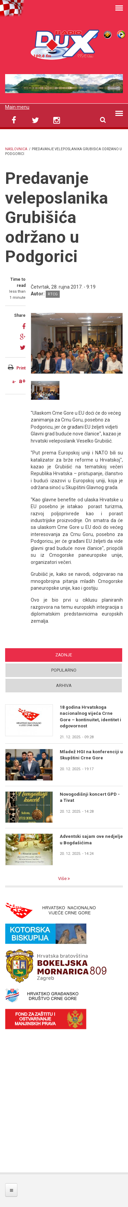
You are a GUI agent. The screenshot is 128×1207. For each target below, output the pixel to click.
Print (21, 368)
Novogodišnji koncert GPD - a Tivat (90, 797)
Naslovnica (16, 149)
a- (14, 381)
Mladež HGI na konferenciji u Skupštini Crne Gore (91, 754)
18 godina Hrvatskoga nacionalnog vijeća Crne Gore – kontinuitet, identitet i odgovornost (90, 716)
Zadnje (63, 654)
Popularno (63, 670)
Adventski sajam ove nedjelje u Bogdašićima (91, 839)
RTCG (53, 294)
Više (63, 878)
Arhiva (64, 685)
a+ (22, 380)
